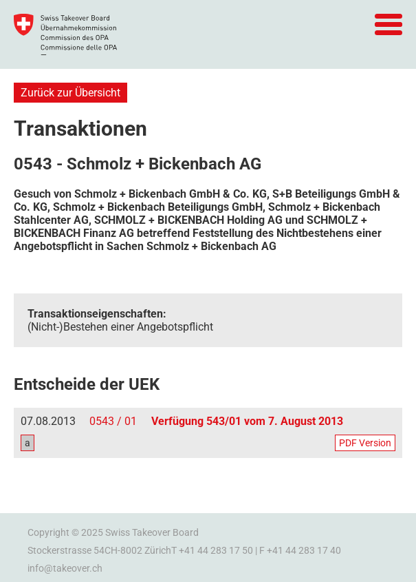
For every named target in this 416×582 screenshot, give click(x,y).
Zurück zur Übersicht (70, 92)
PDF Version (365, 442)
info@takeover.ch (65, 568)
